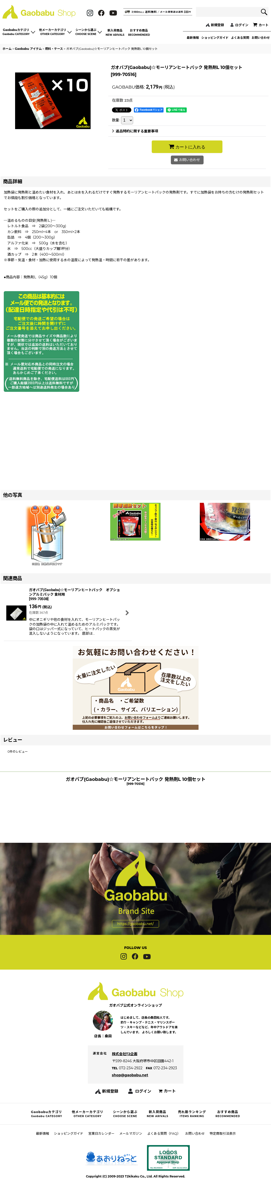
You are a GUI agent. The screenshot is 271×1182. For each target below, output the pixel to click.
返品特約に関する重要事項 (135, 131)
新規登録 (217, 25)
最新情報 (193, 38)
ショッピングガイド (214, 38)
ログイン (241, 25)
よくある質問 (240, 38)
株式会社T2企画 (124, 1063)
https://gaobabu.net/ (135, 911)
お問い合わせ (261, 38)
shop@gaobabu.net (130, 1084)
